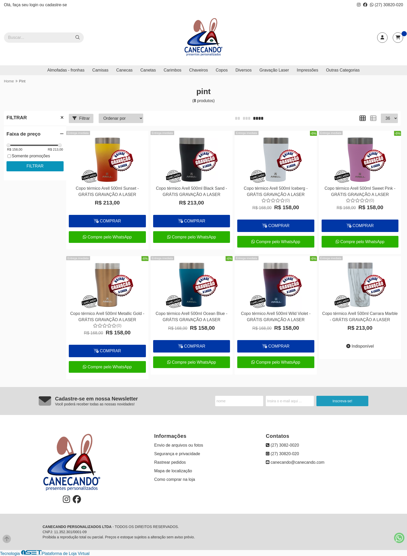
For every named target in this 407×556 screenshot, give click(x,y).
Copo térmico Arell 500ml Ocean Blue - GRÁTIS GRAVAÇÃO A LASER (191, 316)
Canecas (124, 70)
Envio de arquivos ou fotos (178, 445)
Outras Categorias (343, 70)
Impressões (307, 70)
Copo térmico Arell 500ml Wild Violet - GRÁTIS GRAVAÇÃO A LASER (275, 316)
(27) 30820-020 (386, 5)
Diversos (243, 70)
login (34, 5)
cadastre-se (56, 5)
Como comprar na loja (174, 479)
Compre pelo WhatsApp (107, 237)
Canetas (148, 70)
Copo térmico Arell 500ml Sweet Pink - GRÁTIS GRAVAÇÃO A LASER (359, 191)
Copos (222, 70)
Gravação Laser (274, 70)
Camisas (100, 70)
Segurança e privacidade (177, 454)
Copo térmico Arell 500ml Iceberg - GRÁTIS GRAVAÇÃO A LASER (276, 191)
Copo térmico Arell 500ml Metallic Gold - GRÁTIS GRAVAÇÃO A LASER (107, 316)
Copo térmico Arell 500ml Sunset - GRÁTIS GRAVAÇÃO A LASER (107, 191)
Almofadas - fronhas (65, 70)
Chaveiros (198, 70)
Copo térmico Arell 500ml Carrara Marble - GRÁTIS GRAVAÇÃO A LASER (360, 316)
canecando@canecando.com (295, 462)
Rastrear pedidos (170, 462)
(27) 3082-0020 (282, 445)
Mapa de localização (173, 471)
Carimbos (172, 70)
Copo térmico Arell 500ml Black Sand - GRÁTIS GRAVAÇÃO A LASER (191, 191)
